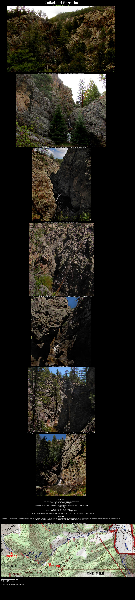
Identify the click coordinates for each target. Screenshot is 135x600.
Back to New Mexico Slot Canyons (9, 579)
